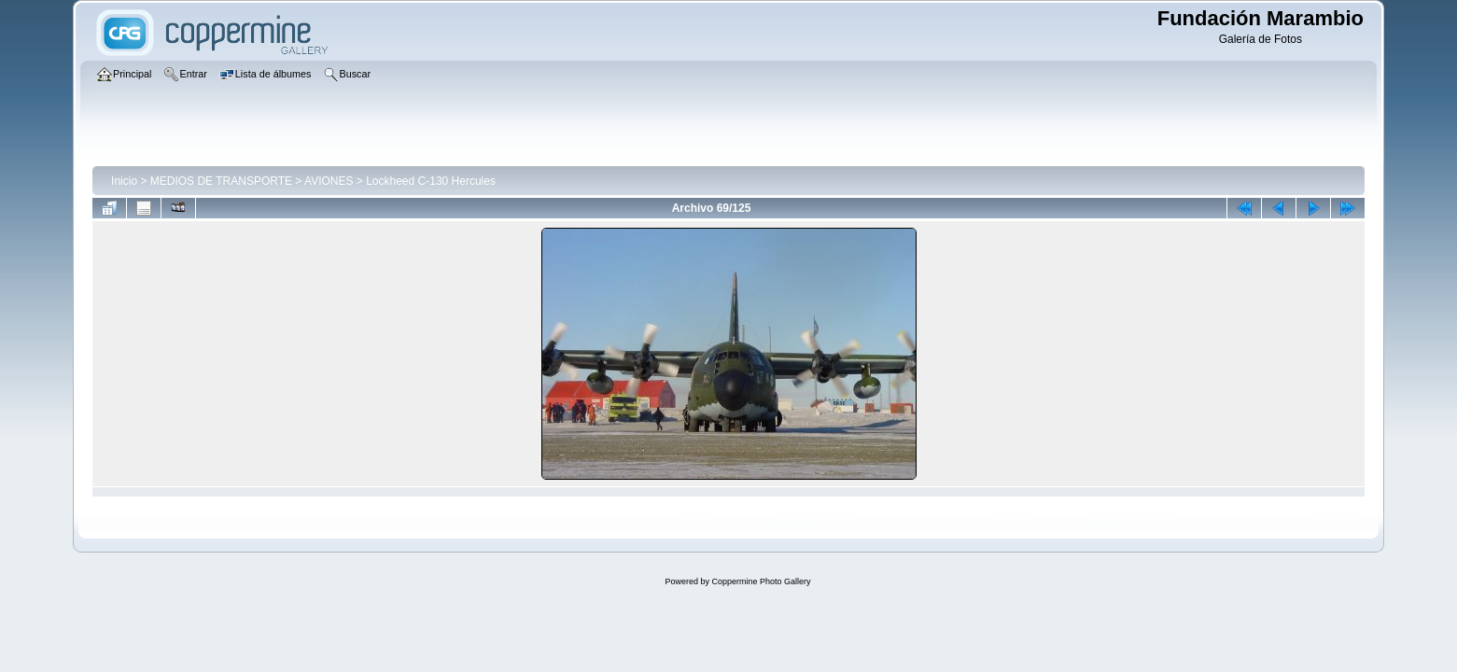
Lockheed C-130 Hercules (431, 181)
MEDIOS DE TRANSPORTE (221, 181)
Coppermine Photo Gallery (760, 581)
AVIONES (328, 181)
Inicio (124, 181)
